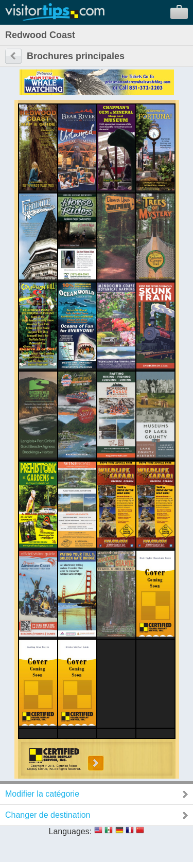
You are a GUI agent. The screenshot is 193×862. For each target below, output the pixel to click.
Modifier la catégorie (42, 793)
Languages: (70, 831)
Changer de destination (47, 815)
